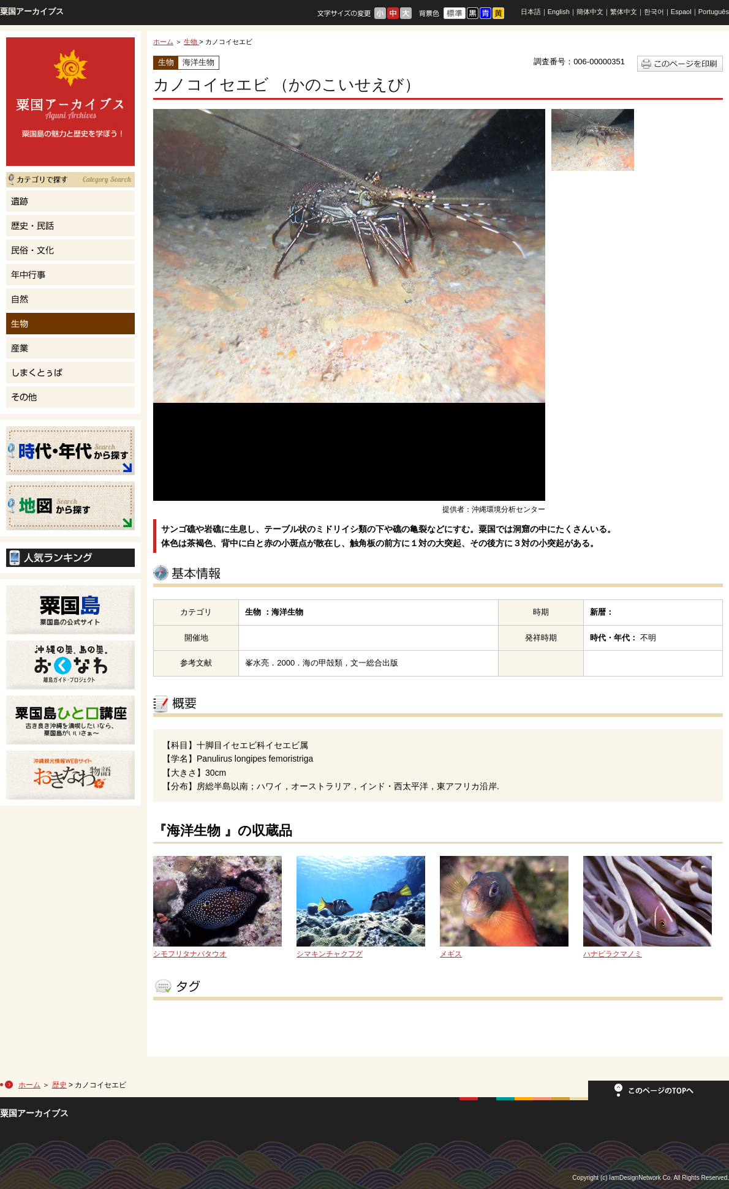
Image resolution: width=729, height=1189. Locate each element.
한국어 (654, 11)
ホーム (163, 41)
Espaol (681, 11)
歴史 (59, 1085)
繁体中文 (623, 11)
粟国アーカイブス (32, 11)
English (559, 11)
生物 (191, 41)
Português (713, 11)
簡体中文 (589, 11)
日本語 (531, 11)
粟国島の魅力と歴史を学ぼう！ (70, 101)
